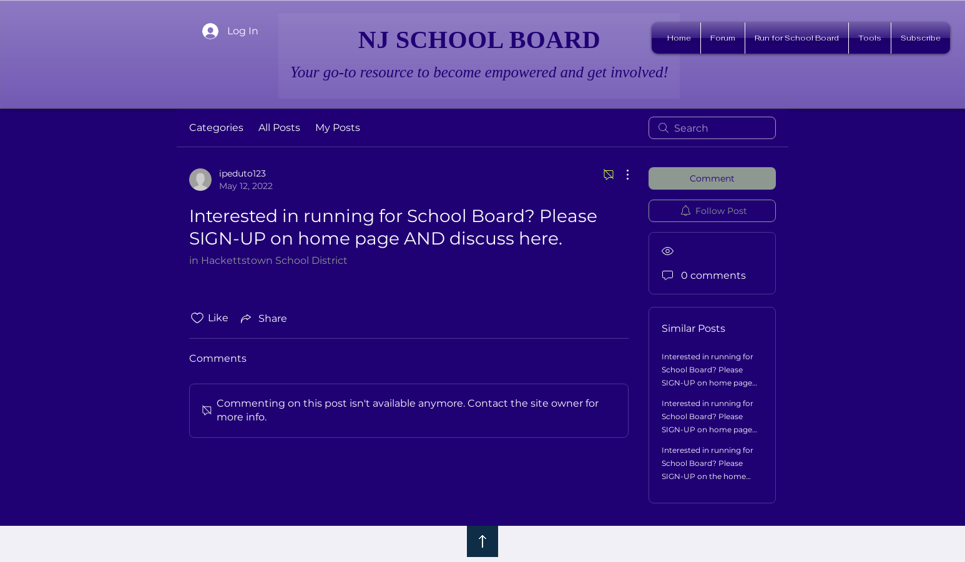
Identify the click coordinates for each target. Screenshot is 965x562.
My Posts (337, 127)
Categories (216, 127)
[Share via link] (262, 318)
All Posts (279, 127)
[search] (712, 128)
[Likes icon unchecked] (197, 318)
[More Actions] (621, 174)
